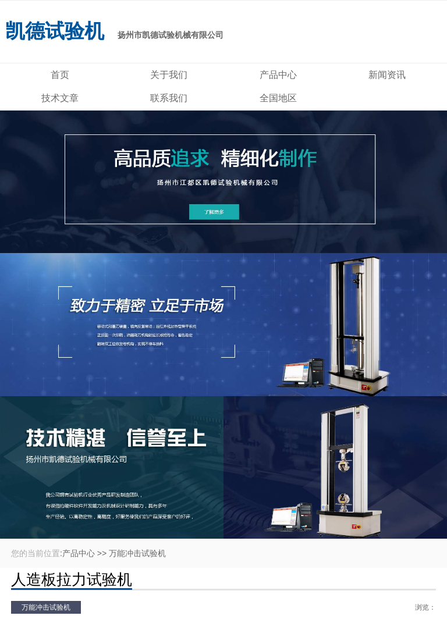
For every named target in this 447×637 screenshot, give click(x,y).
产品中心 (278, 75)
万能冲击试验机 (137, 553)
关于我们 (168, 75)
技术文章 (60, 98)
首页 (60, 75)
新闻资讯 (387, 75)
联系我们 (168, 98)
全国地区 (278, 98)
